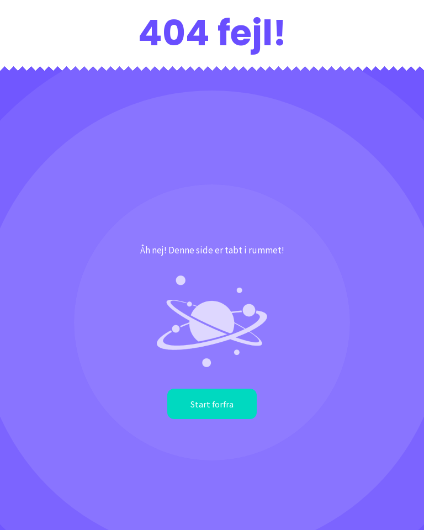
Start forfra (212, 404)
